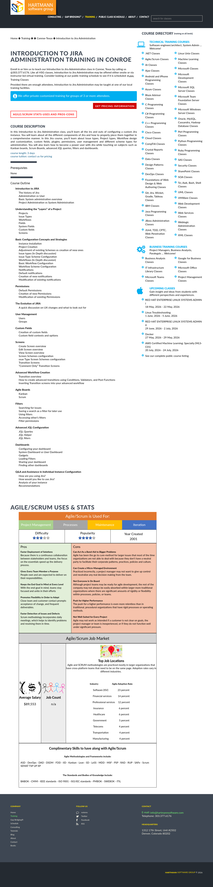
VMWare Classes (188, 197)
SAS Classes (185, 159)
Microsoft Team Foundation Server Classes (188, 100)
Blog (12, 834)
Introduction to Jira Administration (76, 38)
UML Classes (185, 192)
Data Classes (152, 158)
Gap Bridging (73, 17)
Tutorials (14, 831)
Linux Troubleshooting (158, 312)
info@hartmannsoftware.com (167, 812)
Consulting (54, 17)
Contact (144, 17)
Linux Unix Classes (188, 53)
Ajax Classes (152, 70)
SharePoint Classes (189, 171)
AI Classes (151, 64)
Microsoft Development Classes (186, 78)
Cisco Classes (153, 132)
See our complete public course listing (167, 355)
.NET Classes (152, 53)
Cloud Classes (153, 138)
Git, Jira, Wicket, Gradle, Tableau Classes (154, 196)
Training (90, 17)
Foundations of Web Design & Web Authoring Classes (157, 183)
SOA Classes (185, 176)
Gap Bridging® (17, 820)
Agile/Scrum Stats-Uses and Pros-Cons (43, 114)
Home (14, 38)
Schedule (14, 823)
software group (180, 872)
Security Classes (187, 165)
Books (13, 845)
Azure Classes (153, 89)
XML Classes (185, 235)
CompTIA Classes (155, 143)
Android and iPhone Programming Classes (156, 80)
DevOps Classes (154, 174)
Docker (149, 334)
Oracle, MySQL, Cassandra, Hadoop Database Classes (189, 122)
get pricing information (114, 106)
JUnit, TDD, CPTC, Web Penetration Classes (155, 233)
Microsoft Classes (188, 68)
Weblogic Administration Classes (186, 226)
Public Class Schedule (112, 17)
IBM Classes (152, 205)
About (132, 17)
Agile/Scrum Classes (157, 59)
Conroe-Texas (44, 38)
